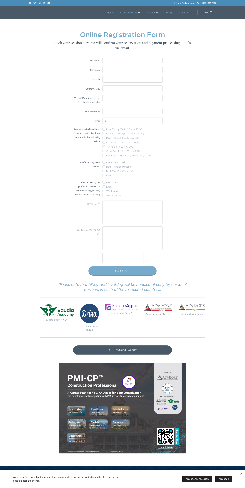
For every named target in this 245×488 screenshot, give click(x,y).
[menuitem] (115, 13)
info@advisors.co (186, 3)
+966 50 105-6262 (208, 3)
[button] (207, 13)
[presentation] (123, 258)
